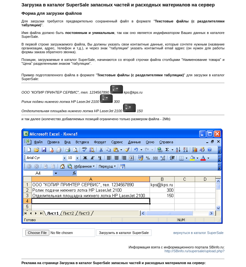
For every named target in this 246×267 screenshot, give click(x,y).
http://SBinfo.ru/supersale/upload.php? (195, 251)
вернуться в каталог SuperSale (198, 233)
